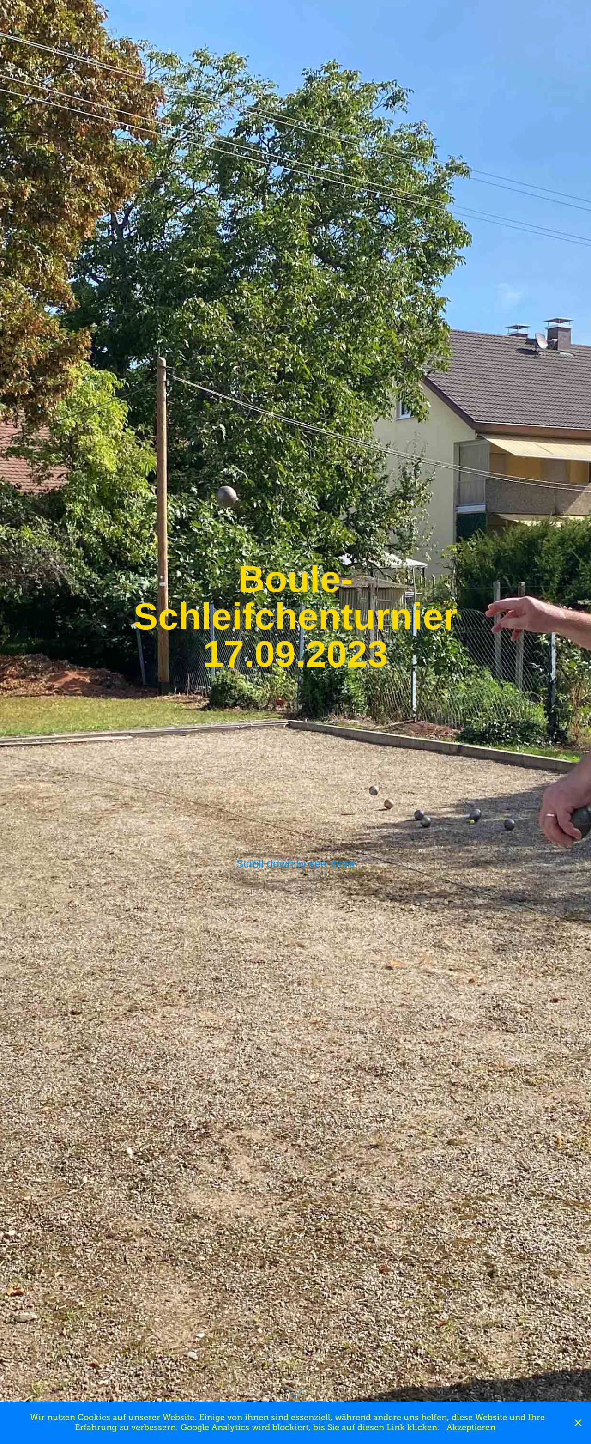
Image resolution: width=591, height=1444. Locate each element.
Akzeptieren (470, 1427)
